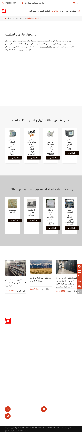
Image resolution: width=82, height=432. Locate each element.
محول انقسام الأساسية (47, 47)
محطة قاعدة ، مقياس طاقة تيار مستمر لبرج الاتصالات (50, 217)
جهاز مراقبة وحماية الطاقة (16, 335)
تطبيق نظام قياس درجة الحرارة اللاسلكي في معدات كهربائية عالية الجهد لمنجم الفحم (66, 282)
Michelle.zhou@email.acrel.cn (33, 3)
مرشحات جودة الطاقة (15, 358)
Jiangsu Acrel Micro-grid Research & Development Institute (40, 427)
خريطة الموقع (9, 430)
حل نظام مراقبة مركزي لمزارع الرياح (40, 279)
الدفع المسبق (48, 359)
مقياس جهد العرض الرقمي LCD (69, 144)
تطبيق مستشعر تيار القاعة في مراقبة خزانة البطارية (15, 282)
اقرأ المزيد (15, 158)
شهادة (47, 11)
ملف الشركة (12, 373)
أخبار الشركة (12, 383)
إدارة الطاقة (11, 339)
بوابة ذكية (10, 349)
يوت (63, 342)
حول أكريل (64, 11)
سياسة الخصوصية (22, 430)
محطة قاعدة (48, 350)
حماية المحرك (67, 350)
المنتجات (33, 11)
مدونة (45, 387)
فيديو (22, 18)
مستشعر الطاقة (12, 211)
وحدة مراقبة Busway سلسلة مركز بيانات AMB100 (50, 146)
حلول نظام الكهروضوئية (47, 343)
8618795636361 (9, 3)
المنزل (10, 18)
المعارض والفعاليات (14, 378)
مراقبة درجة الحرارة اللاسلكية (69, 336)
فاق (44, 383)
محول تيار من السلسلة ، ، (34, 18)
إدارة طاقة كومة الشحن (49, 336)
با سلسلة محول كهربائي (31, 212)
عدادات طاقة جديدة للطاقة (17, 354)
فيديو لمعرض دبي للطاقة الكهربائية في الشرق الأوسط (69, 217)
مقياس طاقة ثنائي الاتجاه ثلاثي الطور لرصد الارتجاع (31, 146)
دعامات (55, 11)
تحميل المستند (48, 373)
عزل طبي (65, 354)
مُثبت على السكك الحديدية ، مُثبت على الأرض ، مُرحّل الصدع (12, 146)
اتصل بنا (73, 11)
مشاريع (10, 387)
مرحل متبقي (47, 354)
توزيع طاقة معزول (14, 363)
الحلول (41, 11)
